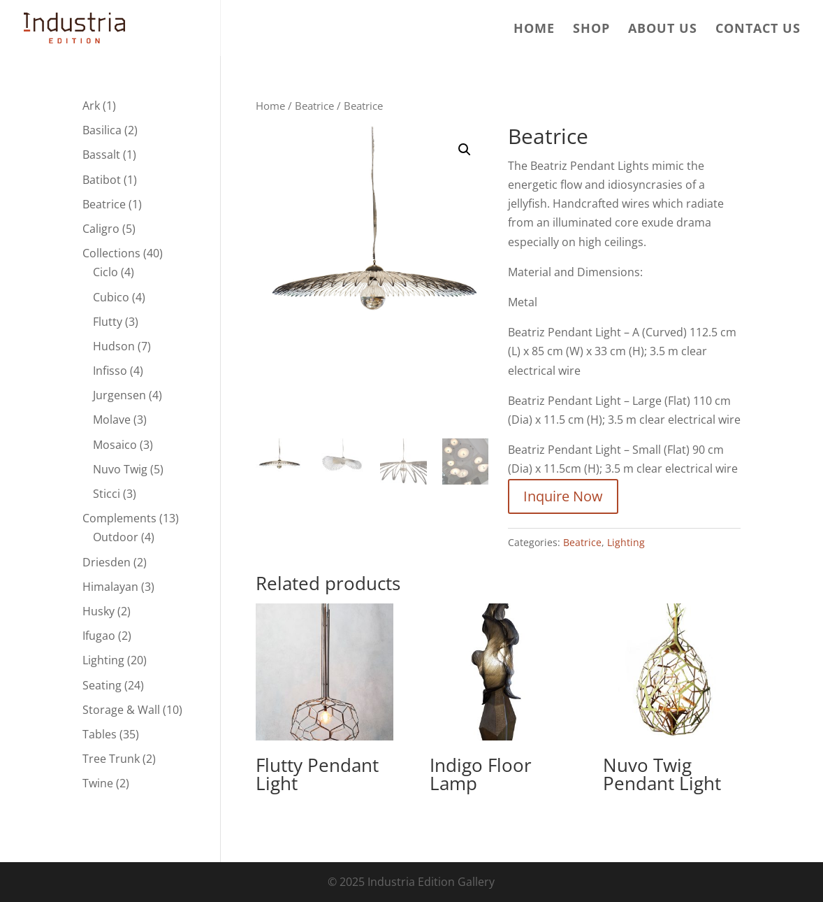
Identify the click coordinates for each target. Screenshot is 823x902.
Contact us (758, 29)
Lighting (626, 542)
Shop (591, 29)
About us (662, 29)
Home (534, 29)
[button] (464, 149)
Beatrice (314, 106)
